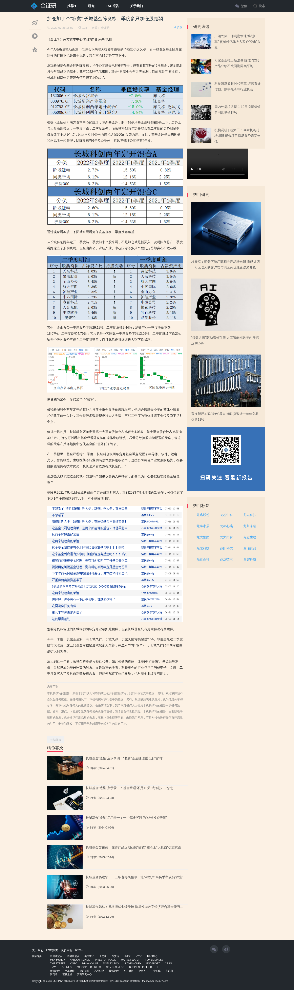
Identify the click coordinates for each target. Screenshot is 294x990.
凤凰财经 (99, 970)
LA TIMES (66, 967)
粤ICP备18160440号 (64, 981)
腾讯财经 (84, 970)
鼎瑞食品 (249, 548)
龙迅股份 (202, 515)
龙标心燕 (226, 526)
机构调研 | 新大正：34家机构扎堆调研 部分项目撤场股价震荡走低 (237, 135)
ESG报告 (112, 6)
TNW (53, 967)
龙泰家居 (202, 526)
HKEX (127, 956)
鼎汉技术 (226, 559)
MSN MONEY (57, 959)
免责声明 (66, 950)
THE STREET (57, 963)
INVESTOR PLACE (105, 959)
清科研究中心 (84, 974)
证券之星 (67, 974)
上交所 (103, 956)
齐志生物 (249, 537)
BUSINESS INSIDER (140, 967)
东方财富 (128, 970)
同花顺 (53, 974)
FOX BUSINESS (154, 959)
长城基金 (55, 739)
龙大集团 (202, 537)
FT (158, 967)
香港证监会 (73, 956)
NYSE (138, 956)
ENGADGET (153, 963)
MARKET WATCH (130, 959)
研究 (91, 6)
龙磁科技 (249, 515)
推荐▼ (72, 6)
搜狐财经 (114, 970)
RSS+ (79, 950)
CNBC (73, 963)
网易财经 (70, 970)
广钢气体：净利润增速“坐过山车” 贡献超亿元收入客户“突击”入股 (237, 41)
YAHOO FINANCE (80, 959)
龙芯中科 (226, 515)
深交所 (115, 956)
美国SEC (89, 956)
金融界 (142, 970)
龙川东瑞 (249, 526)
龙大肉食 (226, 537)
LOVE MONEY (133, 963)
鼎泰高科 (202, 559)
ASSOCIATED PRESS (89, 967)
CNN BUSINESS (115, 967)
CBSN (168, 963)
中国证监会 (56, 956)
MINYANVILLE (90, 963)
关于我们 (136, 6)
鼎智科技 (249, 559)
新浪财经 (55, 970)
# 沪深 (178, 27)
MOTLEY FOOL (111, 963)
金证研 (105, 27)
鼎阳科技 (226, 548)
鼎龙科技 (202, 548)
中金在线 (156, 970)
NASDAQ (152, 956)
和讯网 (169, 970)
